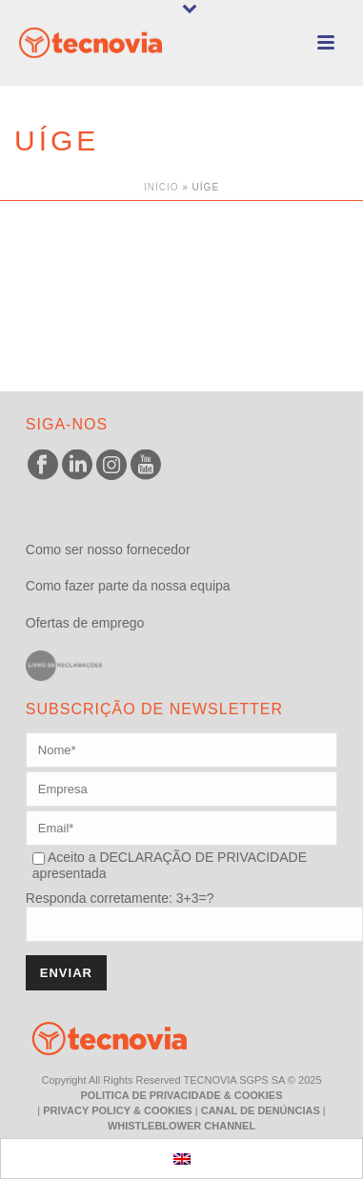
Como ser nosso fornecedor (108, 549)
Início (161, 187)
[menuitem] (182, 1158)
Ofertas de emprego (85, 622)
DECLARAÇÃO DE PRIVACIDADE (201, 857)
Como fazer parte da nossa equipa (128, 585)
